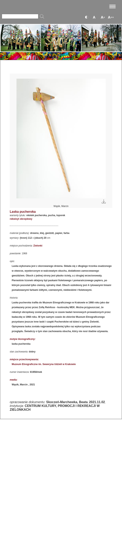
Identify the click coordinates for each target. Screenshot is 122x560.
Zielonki (37, 245)
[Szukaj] (20, 16)
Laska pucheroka (23, 211)
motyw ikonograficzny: (23, 339)
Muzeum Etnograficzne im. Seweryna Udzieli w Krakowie (44, 364)
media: (13, 379)
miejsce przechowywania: (24, 359)
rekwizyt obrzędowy (21, 219)
